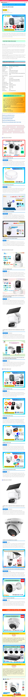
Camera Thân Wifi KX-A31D (7, 6)
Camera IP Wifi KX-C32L (7, 442)
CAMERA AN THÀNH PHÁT (5, 0)
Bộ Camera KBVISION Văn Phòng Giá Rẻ (14, 664)
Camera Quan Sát (5, 2)
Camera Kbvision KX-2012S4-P (14, 633)
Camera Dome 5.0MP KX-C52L (8, 415)
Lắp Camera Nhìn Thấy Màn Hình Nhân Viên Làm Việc (15, 125)
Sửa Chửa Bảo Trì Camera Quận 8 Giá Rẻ (17, 128)
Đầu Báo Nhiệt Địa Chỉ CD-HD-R (8, 184)
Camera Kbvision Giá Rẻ (12, 4)
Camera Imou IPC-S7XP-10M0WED (8, 211)
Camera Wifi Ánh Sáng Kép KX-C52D (9, 469)
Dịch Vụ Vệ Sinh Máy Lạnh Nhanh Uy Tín (9, 126)
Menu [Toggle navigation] (25, 2)
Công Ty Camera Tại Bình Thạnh (8, 129)
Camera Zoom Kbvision (19, 4)
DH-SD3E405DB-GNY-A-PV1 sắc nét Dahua (10, 238)
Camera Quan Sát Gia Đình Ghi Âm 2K (14, 131)
